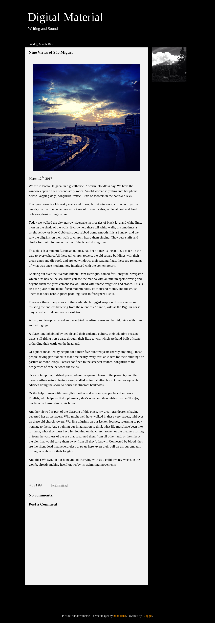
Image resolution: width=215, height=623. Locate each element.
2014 (160, 237)
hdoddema (119, 615)
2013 (160, 242)
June (163, 154)
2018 (160, 137)
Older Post (135, 592)
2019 (160, 131)
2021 (160, 120)
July (163, 148)
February (166, 212)
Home (87, 592)
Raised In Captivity (171, 204)
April (163, 160)
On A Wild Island (170, 192)
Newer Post (38, 592)
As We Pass (167, 177)
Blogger (147, 615)
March (164, 166)
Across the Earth (170, 198)
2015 (160, 231)
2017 (160, 219)
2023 (160, 114)
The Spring (166, 171)
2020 (160, 126)
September (167, 142)
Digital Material (65, 17)
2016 (160, 225)
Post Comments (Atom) (59, 601)
